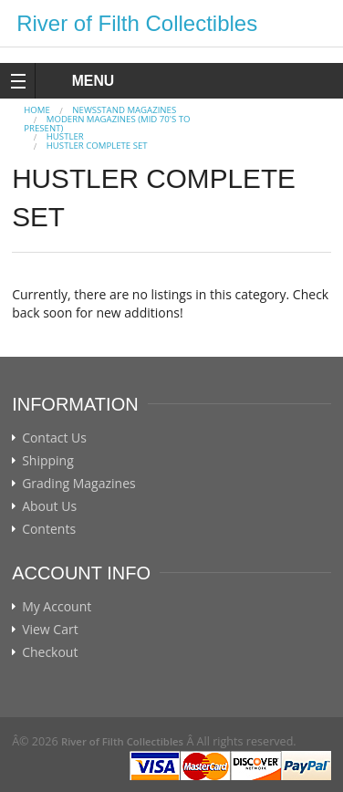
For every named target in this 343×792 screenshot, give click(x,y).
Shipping (48, 461)
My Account (56, 607)
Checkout (50, 652)
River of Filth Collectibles (136, 23)
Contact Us (54, 438)
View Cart (50, 629)
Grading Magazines (79, 483)
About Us (49, 506)
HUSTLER (65, 136)
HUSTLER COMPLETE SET (97, 145)
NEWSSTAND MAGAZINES (124, 110)
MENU (76, 81)
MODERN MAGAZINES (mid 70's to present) (107, 123)
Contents (49, 529)
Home (37, 110)
